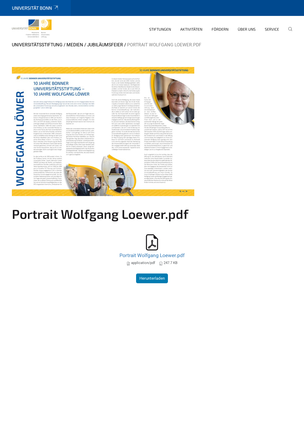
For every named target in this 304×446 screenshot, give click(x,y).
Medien (74, 45)
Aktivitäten (191, 29)
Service (272, 29)
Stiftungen (160, 29)
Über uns (247, 29)
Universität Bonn (35, 8)
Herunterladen (152, 278)
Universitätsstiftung (37, 45)
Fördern (220, 29)
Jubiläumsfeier (105, 45)
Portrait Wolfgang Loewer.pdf (152, 255)
